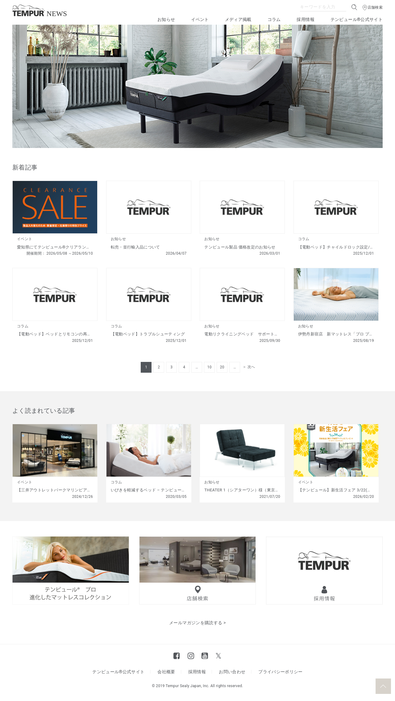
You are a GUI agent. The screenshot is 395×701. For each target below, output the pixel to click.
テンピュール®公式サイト (357, 19)
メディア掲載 (238, 19)
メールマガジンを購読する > (197, 622)
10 (209, 367)
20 (222, 367)
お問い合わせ (232, 671)
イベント (200, 19)
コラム (274, 19)
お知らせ (166, 19)
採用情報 (305, 19)
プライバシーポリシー (280, 671)
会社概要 (166, 671)
